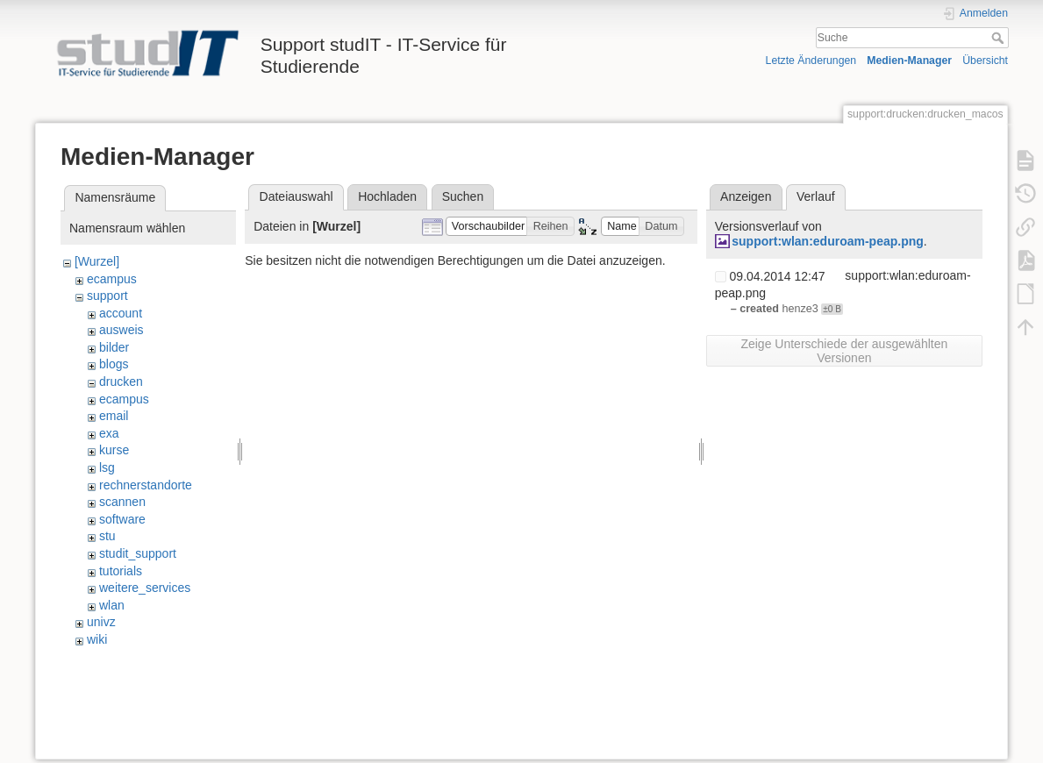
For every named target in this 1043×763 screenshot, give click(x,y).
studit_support (137, 553)
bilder (114, 347)
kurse (114, 450)
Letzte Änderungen (811, 60)
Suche (999, 38)
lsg (107, 467)
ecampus (112, 279)
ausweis (121, 330)
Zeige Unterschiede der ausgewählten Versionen (843, 351)
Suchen (462, 196)
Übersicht (985, 60)
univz (101, 622)
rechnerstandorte (145, 485)
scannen (122, 502)
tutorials (120, 571)
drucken (121, 381)
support (107, 296)
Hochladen (387, 196)
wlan (112, 605)
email (113, 416)
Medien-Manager (909, 60)
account (120, 313)
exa (109, 433)
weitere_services (144, 588)
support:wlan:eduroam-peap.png (828, 241)
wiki (97, 639)
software (122, 519)
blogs (113, 364)
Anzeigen (745, 196)
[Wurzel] (97, 261)
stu (107, 536)
